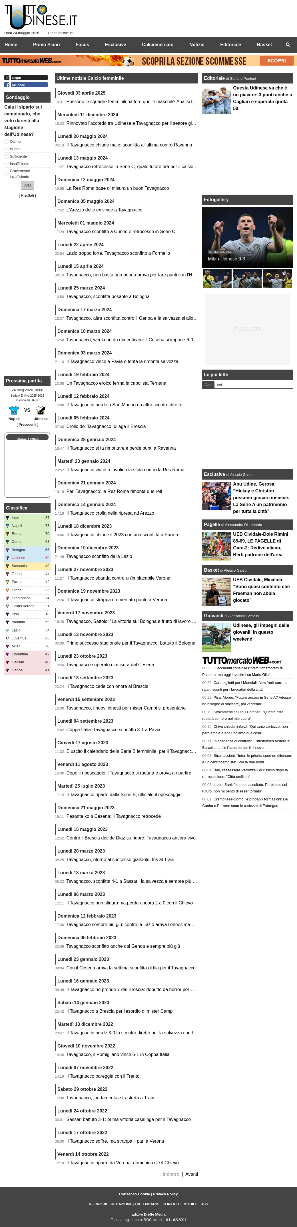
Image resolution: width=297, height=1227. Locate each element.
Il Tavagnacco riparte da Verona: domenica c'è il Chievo (123, 1162)
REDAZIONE (121, 1204)
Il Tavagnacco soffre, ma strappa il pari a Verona (115, 1141)
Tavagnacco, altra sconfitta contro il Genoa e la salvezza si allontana (135, 318)
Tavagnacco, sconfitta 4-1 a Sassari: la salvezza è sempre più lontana (137, 881)
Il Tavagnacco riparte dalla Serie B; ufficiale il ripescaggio (124, 794)
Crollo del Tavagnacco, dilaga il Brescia (106, 426)
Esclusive (214, 474)
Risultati (27, 195)
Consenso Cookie (134, 1194)
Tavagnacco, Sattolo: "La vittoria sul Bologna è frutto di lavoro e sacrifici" (139, 621)
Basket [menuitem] (264, 44)
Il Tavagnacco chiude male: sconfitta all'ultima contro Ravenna (129, 144)
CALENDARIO (147, 1204)
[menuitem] (287, 44)
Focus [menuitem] (82, 44)
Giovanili (213, 615)
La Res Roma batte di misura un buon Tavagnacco (118, 188)
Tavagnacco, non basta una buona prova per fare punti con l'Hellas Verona (141, 274)
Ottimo (15, 141)
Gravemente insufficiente (20, 173)
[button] (27, 185)
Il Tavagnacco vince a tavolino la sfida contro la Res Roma (125, 469)
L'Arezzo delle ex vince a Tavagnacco (105, 209)
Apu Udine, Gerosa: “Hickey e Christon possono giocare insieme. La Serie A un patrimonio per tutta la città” (261, 498)
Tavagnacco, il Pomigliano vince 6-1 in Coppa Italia (117, 1054)
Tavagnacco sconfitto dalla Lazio (99, 556)
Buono (15, 149)
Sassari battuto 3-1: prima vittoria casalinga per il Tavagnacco (129, 1119)
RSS (204, 1204)
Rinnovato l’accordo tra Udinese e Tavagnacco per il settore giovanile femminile (147, 123)
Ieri (219, 385)
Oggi (208, 385)
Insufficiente (19, 164)
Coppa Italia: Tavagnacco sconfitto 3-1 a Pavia (113, 729)
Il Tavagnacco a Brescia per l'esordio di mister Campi (120, 1011)
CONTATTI (171, 1204)
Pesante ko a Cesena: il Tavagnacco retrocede (114, 816)
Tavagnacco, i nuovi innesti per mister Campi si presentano (126, 708)
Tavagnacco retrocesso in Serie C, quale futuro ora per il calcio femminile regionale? (151, 166)
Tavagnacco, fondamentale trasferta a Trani (110, 1097)
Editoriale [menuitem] (230, 44)
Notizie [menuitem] (196, 44)
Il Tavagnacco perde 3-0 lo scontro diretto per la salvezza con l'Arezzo (137, 1032)
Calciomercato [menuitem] (157, 44)
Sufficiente (18, 156)
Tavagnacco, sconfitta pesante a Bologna (108, 296)
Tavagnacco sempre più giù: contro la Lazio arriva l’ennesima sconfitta (137, 924)
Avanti (191, 1174)
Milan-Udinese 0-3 (226, 258)
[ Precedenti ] (27, 424)
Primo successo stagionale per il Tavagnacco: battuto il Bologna (131, 643)
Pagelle (212, 524)
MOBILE (190, 1204)
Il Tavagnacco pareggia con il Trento (103, 1076)
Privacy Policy (165, 1194)
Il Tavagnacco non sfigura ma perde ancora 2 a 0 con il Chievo (130, 902)
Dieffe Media (154, 1214)
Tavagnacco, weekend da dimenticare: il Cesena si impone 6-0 (129, 339)
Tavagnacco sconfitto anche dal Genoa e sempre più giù (123, 946)
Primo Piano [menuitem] (46, 44)
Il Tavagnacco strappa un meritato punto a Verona (117, 599)
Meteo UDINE (28, 439)
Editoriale (215, 78)
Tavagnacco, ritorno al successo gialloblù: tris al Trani (120, 859)
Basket (211, 570)
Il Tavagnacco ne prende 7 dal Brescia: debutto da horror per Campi (135, 989)
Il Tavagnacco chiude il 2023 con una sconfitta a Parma (122, 534)
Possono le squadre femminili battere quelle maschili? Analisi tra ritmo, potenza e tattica (155, 101)
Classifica (16, 508)
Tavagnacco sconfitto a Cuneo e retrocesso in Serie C (120, 231)
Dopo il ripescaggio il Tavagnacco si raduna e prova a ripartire (129, 773)
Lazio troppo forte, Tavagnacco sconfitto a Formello (118, 253)
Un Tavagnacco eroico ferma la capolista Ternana (116, 383)
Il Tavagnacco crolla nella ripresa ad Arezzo (110, 513)
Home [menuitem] (11, 44)
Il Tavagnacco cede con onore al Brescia (107, 686)
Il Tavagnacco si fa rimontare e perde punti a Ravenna (121, 448)
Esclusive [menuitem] (115, 44)
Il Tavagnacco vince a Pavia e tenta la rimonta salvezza (122, 361)
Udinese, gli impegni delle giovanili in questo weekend (261, 632)
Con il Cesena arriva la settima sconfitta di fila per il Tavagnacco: (132, 967)
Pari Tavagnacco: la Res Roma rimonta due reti (114, 491)
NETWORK (98, 1204)
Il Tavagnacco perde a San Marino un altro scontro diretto (124, 404)
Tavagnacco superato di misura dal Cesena (110, 664)
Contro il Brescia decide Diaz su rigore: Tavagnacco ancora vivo (131, 837)
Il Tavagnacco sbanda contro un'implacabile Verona (118, 578)
